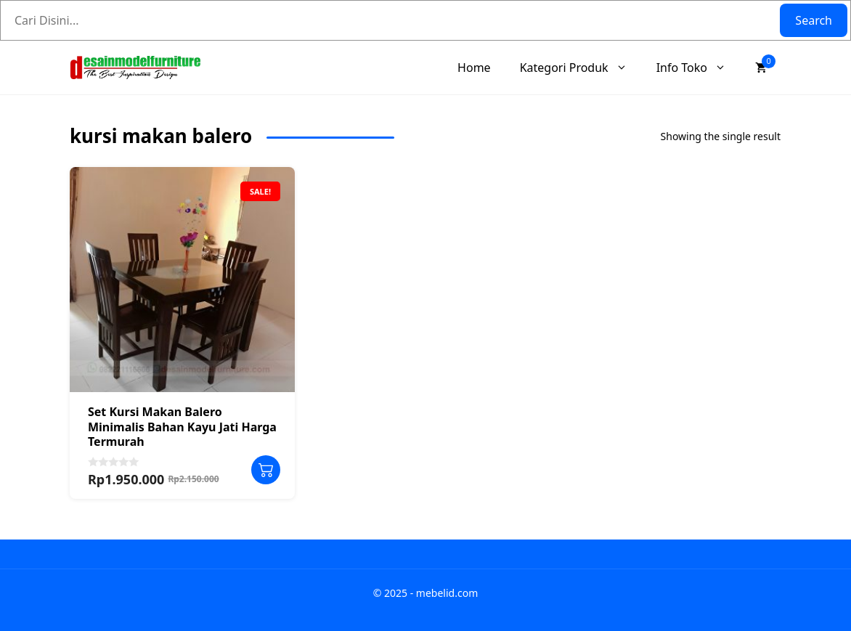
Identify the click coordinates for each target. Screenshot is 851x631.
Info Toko (698, 67)
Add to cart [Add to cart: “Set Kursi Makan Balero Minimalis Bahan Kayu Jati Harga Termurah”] (265, 469)
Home (474, 68)
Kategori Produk (581, 67)
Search (813, 20)
